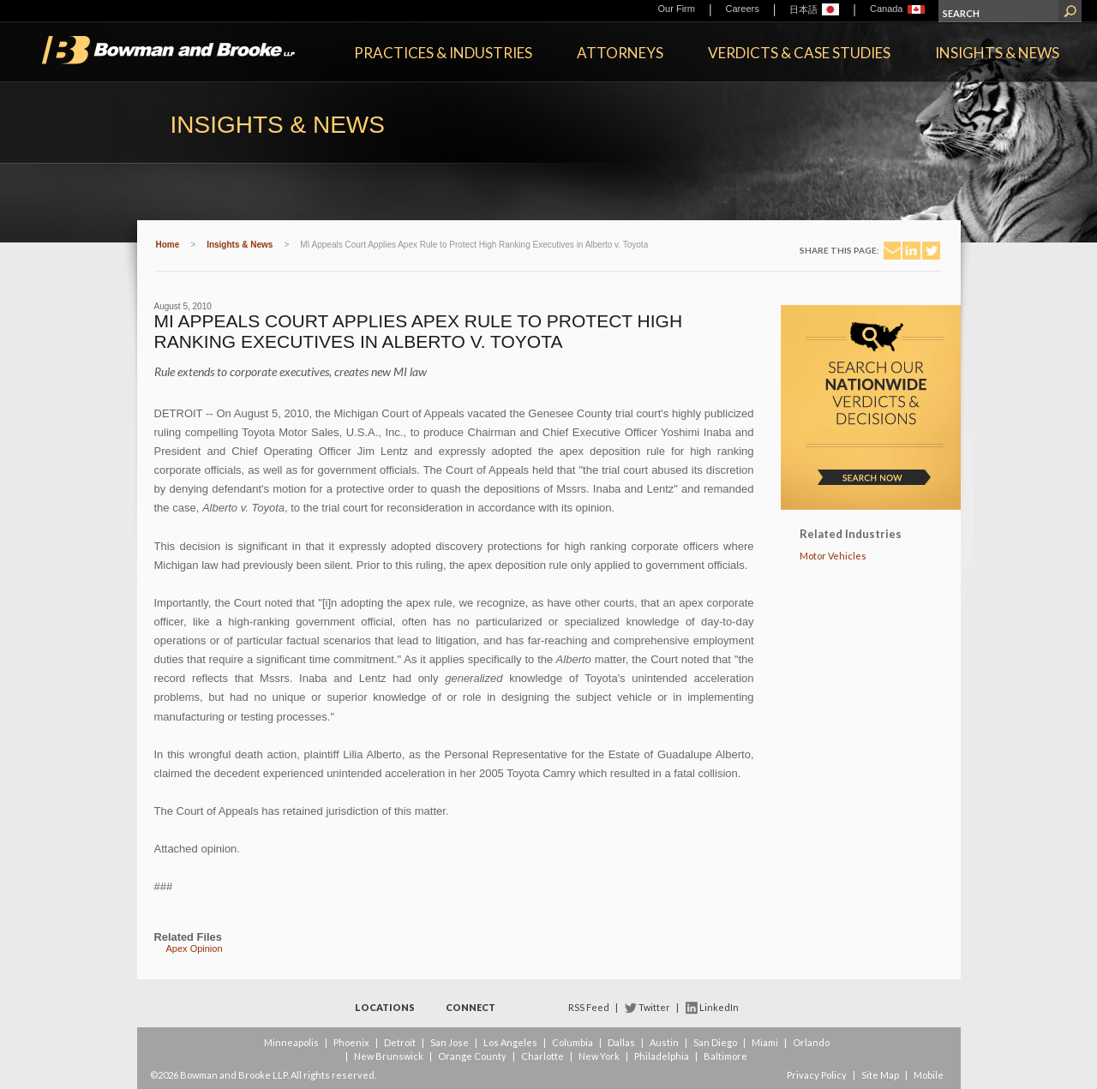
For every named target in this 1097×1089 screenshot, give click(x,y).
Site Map (880, 1074)
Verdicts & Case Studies (799, 53)
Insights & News (997, 53)
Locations (385, 1007)
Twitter (654, 1007)
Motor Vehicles (833, 555)
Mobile (929, 1074)
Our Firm (676, 8)
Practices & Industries (443, 53)
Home (168, 244)
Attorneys (620, 53)
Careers (742, 8)
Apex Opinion (194, 948)
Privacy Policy (817, 1074)
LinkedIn (719, 1007)
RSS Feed (588, 1007)
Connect (470, 1007)
